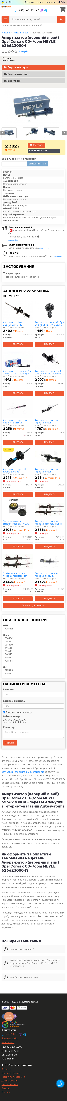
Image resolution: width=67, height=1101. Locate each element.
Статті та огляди (10, 1084)
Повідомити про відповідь (17, 712)
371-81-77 (27, 10)
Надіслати (10, 743)
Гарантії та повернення (13, 1077)
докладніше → (14, 240)
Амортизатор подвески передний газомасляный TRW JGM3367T (49, 522)
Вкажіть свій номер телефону (19, 159)
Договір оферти (10, 1080)
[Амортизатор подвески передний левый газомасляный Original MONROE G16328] (49, 457)
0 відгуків (23, 51)
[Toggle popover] (60, 1083)
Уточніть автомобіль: (8, 59)
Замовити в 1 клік (37, 163)
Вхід (62, 2)
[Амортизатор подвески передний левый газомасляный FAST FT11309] (49, 408)
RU (10, 2)
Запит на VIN (8, 1042)
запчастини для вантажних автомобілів (23, 772)
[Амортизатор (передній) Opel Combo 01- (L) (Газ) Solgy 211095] (18, 359)
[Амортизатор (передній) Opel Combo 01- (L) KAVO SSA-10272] (49, 310)
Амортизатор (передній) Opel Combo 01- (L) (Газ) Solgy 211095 (17, 372)
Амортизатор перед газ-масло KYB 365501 (15, 421)
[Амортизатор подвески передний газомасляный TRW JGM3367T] (49, 509)
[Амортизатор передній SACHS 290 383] (18, 457)
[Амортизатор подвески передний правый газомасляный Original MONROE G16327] (49, 561)
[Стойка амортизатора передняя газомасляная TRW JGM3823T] (18, 561)
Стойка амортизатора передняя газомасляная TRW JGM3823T (17, 574)
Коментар (9, 727)
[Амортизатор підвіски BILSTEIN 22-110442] (18, 310)
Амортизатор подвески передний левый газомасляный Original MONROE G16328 (46, 470)
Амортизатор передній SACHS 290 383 (14, 470)
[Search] (61, 19)
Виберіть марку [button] (16, 67)
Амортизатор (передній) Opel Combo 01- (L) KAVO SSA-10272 (49, 323)
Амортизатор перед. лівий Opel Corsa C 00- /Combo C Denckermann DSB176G (49, 372)
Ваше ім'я (8, 689)
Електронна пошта (14, 701)
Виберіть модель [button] (17, 74)
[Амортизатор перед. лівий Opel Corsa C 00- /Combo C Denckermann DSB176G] (49, 359)
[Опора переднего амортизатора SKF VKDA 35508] (18, 509)
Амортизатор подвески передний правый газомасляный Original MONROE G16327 (46, 574)
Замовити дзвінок (10, 1038)
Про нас (6, 1092)
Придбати (36, 145)
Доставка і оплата (33, 2)
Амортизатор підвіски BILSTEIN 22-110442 (14, 323)
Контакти (50, 2)
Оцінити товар (11, 716)
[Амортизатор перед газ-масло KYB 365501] (18, 408)
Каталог (6, 1088)
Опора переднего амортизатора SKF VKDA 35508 (15, 522)
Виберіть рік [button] (13, 80)
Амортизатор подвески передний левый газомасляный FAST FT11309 (49, 421)
